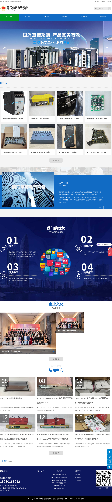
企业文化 (84, 18)
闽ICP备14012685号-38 (77, 499)
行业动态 (78, 477)
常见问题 (78, 480)
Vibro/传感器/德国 (59, 488)
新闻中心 (65, 18)
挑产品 (46, 18)
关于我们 (28, 18)
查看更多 (56, 160)
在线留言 (103, 1)
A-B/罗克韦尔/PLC (59, 485)
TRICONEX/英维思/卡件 (59, 483)
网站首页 (9, 18)
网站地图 (97, 1)
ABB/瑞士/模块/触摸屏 (59, 474)
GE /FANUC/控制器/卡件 (59, 480)
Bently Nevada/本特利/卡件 (59, 477)
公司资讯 (78, 474)
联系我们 (109, 1)
